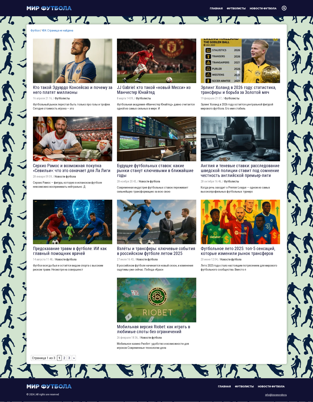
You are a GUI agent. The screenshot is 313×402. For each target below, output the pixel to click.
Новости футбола (263, 8)
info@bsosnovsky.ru (276, 394)
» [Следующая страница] (74, 358)
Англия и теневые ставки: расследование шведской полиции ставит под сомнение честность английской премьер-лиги (240, 170)
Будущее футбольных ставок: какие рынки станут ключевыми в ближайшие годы (155, 170)
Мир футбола (49, 8)
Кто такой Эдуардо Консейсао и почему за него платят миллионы (72, 90)
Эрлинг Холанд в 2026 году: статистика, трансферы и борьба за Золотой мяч (238, 90)
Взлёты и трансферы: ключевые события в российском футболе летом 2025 (156, 251)
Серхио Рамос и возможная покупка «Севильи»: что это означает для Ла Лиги (71, 168)
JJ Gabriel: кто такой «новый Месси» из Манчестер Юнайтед (154, 90)
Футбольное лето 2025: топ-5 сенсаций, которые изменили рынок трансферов (238, 251)
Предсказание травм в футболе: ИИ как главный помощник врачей (70, 251)
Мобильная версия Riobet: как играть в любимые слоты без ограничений (153, 329)
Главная (216, 8)
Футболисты (236, 8)
